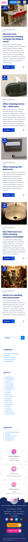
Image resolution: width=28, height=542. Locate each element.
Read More (9, 67)
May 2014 (7, 406)
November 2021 (9, 388)
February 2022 (9, 383)
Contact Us (21, 511)
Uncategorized (8, 361)
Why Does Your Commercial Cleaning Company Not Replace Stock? (13, 38)
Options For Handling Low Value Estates (12, 296)
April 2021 (8, 392)
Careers (14, 511)
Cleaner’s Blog (7, 511)
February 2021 (9, 396)
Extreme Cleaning (11, 509)
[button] (24, 2)
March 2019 (8, 402)
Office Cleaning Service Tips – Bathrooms (13, 105)
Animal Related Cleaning (10, 353)
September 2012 (9, 414)
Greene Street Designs (20, 540)
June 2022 (8, 381)
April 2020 (8, 398)
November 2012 (9, 412)
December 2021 (9, 387)
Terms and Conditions (18, 513)
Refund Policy (7, 513)
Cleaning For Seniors (9, 357)
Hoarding (19, 509)
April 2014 (8, 408)
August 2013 (8, 410)
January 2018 (9, 404)
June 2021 (8, 390)
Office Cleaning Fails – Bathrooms (13, 168)
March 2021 (8, 394)
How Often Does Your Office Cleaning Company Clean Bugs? (13, 234)
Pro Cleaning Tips (9, 30)
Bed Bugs (6, 355)
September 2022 (9, 379)
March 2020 (8, 400)
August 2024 (9, 377)
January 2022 (9, 385)
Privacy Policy (14, 516)
